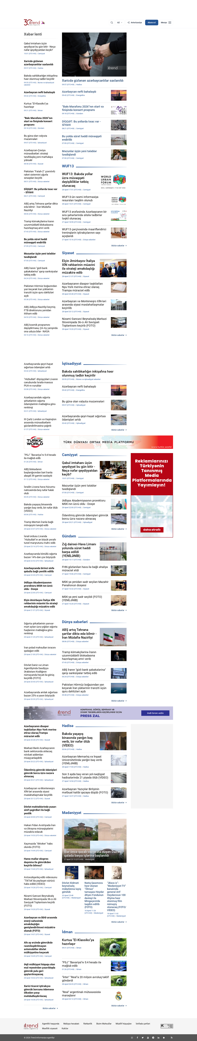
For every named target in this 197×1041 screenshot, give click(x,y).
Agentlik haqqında (50, 1023)
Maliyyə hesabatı (71, 1023)
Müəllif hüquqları (124, 1023)
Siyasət (68, 253)
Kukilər (65, 1028)
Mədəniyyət (71, 813)
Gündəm (69, 536)
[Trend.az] (34, 22)
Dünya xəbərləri (75, 622)
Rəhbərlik (87, 1023)
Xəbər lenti (33, 34)
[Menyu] (166, 22)
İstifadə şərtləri (143, 1023)
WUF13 (68, 166)
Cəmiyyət (70, 455)
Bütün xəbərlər (117, 245)
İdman (67, 932)
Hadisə (67, 726)
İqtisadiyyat (71, 363)
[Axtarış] (112, 22)
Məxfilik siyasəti (49, 1028)
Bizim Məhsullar (103, 1023)
